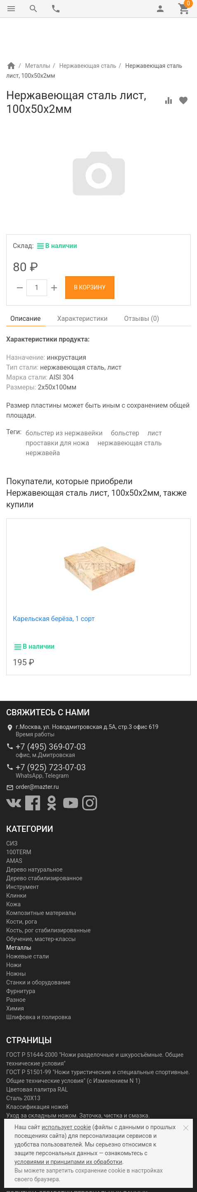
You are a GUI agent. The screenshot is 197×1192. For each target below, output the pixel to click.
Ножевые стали (27, 921)
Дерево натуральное (34, 834)
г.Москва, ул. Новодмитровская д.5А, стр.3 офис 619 (87, 692)
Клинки (16, 861)
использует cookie (66, 1127)
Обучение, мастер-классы (41, 904)
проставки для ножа (57, 408)
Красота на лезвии (31, 1107)
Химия (15, 973)
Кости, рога (21, 887)
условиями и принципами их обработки (68, 1162)
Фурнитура (20, 956)
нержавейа (43, 418)
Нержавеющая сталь (87, 31)
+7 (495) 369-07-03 (51, 712)
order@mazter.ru (37, 752)
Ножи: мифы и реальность (42, 1089)
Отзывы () (141, 284)
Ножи (13, 930)
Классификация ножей (37, 1072)
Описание (25, 284)
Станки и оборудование (38, 947)
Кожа (13, 869)
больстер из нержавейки (64, 398)
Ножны (16, 939)
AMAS (14, 826)
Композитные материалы (41, 878)
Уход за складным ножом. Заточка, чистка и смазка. (78, 1080)
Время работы (35, 699)
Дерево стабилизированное (44, 843)
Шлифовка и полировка (38, 982)
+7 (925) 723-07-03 (51, 733)
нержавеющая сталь (129, 408)
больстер (125, 398)
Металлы (37, 31)
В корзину (90, 252)
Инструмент (22, 852)
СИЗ (11, 808)
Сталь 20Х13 (23, 1063)
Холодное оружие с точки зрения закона (61, 1098)
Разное (16, 965)
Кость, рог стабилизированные (48, 895)
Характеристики (82, 284)
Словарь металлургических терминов (57, 1115)
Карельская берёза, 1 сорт (54, 584)
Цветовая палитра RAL (37, 1054)
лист (154, 398)
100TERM (18, 817)
